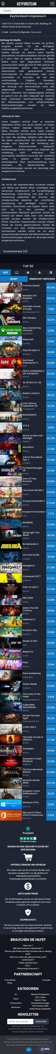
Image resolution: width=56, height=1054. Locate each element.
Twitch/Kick (9, 980)
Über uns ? (28, 945)
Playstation (16, 1003)
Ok (28, 1050)
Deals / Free (40, 1000)
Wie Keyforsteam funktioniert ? (28, 948)
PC (15, 994)
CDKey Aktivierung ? (28, 962)
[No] (52, 1044)
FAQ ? (28, 965)
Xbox (15, 998)
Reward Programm (40, 994)
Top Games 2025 (40, 1005)
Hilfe (45, 1049)
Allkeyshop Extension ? (28, 968)
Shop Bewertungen (40, 1003)
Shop (9, 982)
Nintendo (15, 1007)
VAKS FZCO (7, 23)
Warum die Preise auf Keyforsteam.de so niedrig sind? (28, 953)
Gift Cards (40, 997)
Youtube (46, 980)
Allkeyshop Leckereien (40, 1008)
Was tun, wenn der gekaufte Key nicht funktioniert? (28, 958)
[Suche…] (28, 10)
